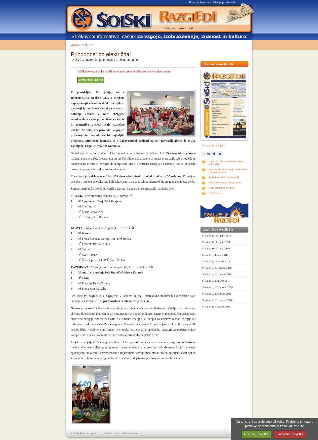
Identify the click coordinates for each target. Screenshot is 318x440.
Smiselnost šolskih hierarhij (223, 177)
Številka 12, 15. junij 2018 (216, 235)
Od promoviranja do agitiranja (225, 182)
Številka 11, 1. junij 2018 (216, 241)
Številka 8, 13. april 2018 (216, 261)
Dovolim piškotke (90, 80)
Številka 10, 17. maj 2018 (216, 248)
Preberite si (294, 421)
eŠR (86, 44)
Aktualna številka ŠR (219, 64)
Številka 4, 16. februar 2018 (217, 287)
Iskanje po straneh (224, 2)
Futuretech (134, 433)
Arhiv (182, 28)
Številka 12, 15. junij (213, 145)
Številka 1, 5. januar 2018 (216, 306)
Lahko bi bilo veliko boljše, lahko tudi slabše (226, 163)
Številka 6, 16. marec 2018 (217, 274)
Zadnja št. (170, 28)
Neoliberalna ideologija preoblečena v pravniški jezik (228, 170)
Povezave (205, 2)
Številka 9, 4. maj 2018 (215, 254)
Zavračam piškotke (289, 434)
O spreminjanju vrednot (221, 187)
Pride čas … (215, 192)
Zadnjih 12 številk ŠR (218, 229)
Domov (193, 2)
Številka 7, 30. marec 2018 (217, 267)
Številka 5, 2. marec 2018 (216, 280)
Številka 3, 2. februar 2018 (216, 293)
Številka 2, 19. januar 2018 (217, 300)
